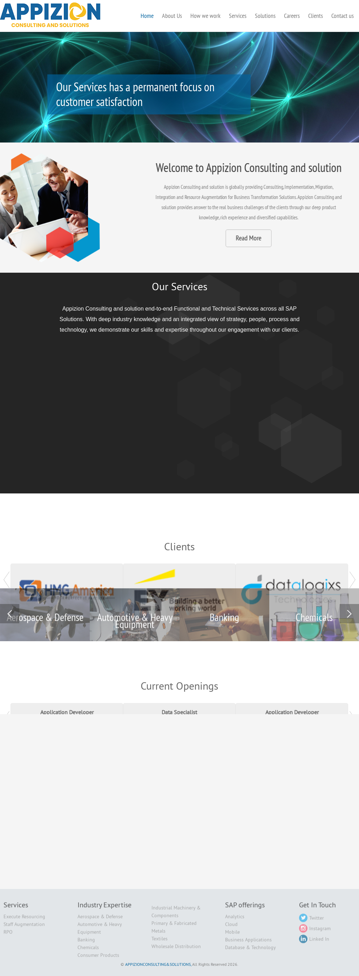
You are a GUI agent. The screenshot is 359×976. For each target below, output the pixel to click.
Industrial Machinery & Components (176, 915)
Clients (315, 16)
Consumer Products (98, 959)
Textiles (159, 942)
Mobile (232, 935)
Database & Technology (250, 951)
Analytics (234, 920)
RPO (8, 935)
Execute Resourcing (24, 920)
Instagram (315, 932)
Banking (86, 943)
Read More (328, 237)
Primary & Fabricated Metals (174, 931)
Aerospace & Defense (100, 920)
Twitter (311, 921)
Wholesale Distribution (176, 950)
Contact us (342, 16)
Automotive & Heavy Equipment (99, 932)
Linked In (314, 942)
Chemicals (88, 951)
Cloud (231, 928)
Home (147, 16)
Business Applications (248, 943)
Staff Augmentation (24, 928)
